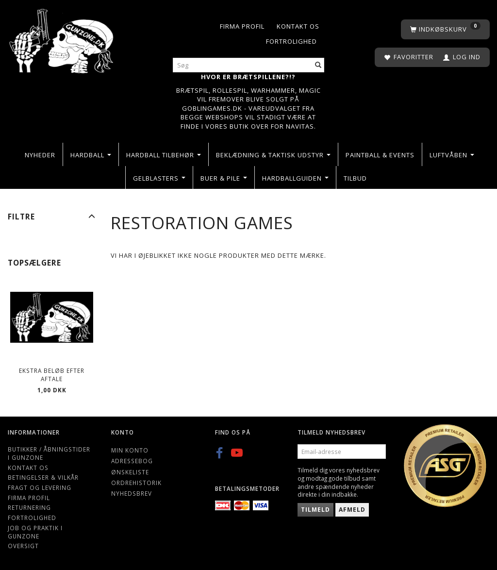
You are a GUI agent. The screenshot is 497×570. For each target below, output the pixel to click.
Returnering (29, 507)
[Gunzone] (62, 38)
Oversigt (23, 546)
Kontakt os (298, 26)
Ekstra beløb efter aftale (51, 375)
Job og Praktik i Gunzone (35, 532)
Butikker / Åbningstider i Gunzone (49, 453)
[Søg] (318, 65)
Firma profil (242, 26)
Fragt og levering (39, 487)
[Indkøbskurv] (445, 29)
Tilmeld (315, 509)
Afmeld (352, 509)
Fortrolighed (291, 41)
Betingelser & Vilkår (43, 477)
